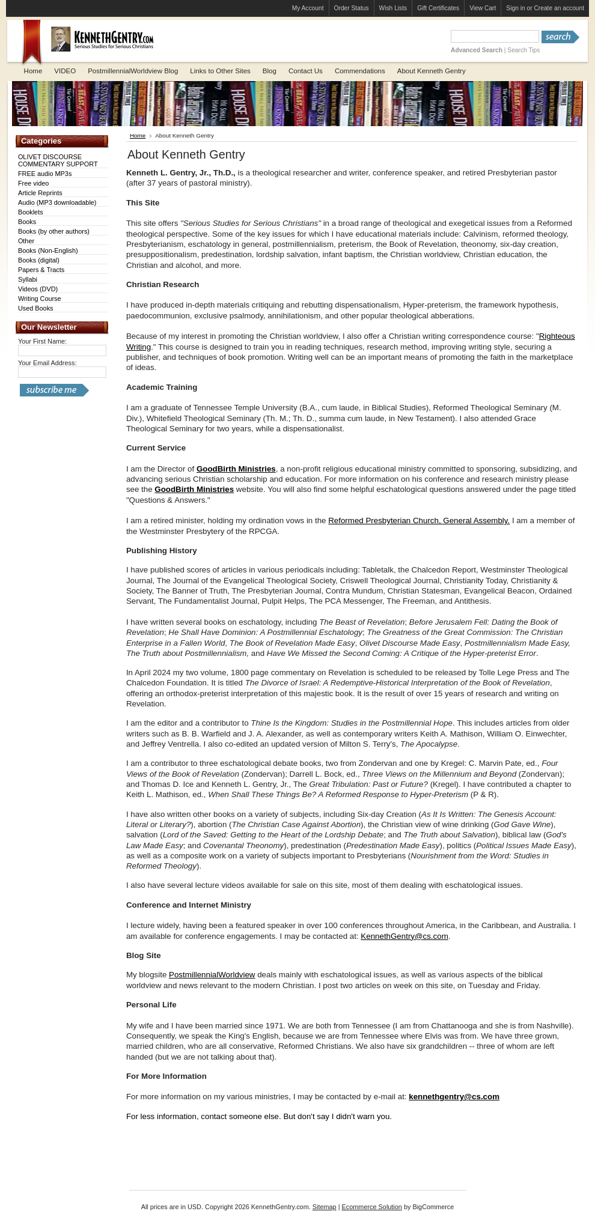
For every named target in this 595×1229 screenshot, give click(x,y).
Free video (33, 183)
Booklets (30, 212)
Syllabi (27, 279)
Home (137, 135)
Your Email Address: (47, 362)
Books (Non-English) (48, 250)
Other (26, 240)
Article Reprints (40, 192)
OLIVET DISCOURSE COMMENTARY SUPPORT (58, 160)
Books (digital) (39, 260)
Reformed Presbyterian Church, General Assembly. (419, 520)
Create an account (559, 8)
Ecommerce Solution (372, 1206)
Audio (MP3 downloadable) (57, 202)
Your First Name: (42, 341)
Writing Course (39, 298)
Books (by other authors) (54, 231)
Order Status (351, 8)
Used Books (35, 308)
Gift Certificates (438, 8)
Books (27, 221)
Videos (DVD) (38, 289)
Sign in (515, 8)
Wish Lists (393, 8)
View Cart (482, 8)
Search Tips (523, 50)
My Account (308, 8)
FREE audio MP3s (45, 173)
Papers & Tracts (41, 269)
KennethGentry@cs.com (404, 936)
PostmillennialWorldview (212, 974)
